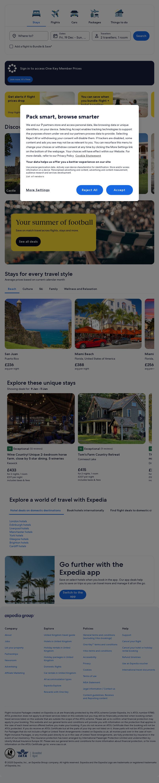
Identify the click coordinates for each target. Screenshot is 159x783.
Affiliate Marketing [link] (15, 673)
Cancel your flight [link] (131, 641)
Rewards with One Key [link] (56, 691)
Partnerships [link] (11, 654)
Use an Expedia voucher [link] (135, 663)
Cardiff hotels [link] (17, 546)
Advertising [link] (11, 666)
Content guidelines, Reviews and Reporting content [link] (98, 696)
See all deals (28, 241)
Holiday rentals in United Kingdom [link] (57, 649)
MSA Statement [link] (91, 682)
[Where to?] (28, 36)
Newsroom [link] (11, 660)
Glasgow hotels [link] (18, 539)
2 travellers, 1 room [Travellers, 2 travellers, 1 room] (114, 37)
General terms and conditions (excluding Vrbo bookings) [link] (99, 636)
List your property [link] (14, 647)
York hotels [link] (16, 535)
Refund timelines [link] (131, 657)
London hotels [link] (18, 521)
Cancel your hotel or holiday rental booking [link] (137, 649)
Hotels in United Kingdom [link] (58, 641)
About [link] (8, 635)
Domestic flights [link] (52, 666)
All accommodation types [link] (57, 679)
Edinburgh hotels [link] (20, 525)
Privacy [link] (87, 663)
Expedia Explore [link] (52, 685)
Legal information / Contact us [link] (99, 688)
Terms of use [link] (90, 676)
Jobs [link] (7, 641)
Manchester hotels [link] (20, 532)
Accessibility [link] (89, 657)
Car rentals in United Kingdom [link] (60, 673)
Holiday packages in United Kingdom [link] (58, 659)
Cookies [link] (87, 669)
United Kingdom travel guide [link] (59, 635)
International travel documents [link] (138, 669)
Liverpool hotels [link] (19, 528)
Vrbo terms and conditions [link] (97, 650)
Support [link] (126, 635)
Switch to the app (73, 594)
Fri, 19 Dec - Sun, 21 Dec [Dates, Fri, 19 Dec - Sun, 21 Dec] (74, 37)
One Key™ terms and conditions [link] (100, 644)
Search (141, 36)
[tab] (36, 15)
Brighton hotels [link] (18, 542)
